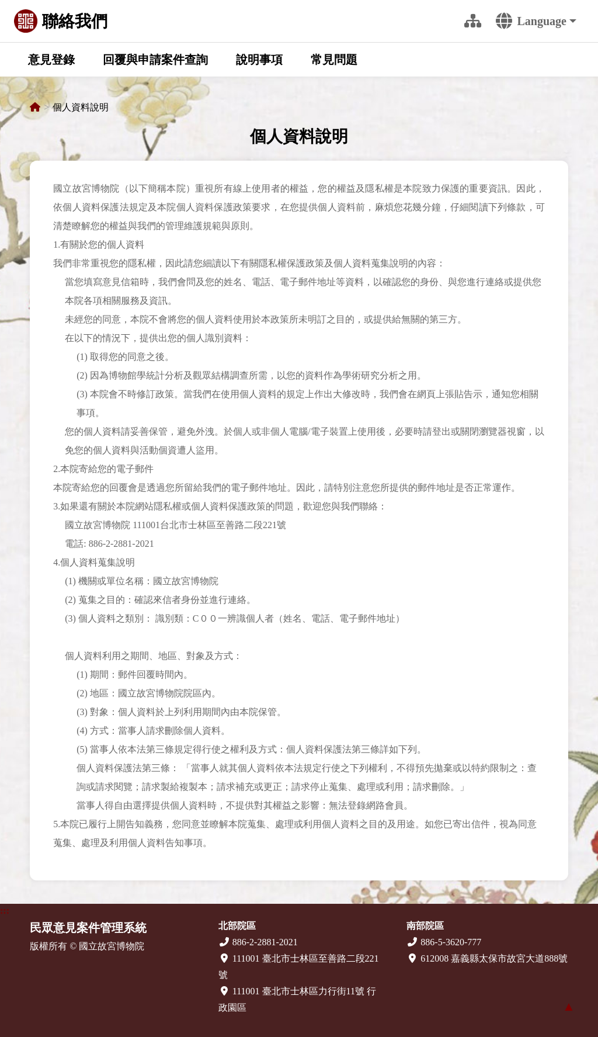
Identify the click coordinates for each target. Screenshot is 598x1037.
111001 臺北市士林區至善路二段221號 (298, 966)
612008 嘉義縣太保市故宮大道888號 (487, 958)
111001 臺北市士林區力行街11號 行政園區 (297, 999)
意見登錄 (51, 59)
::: (441, 21)
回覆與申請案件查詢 (155, 59)
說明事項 (259, 59)
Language (531, 21)
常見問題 (334, 59)
